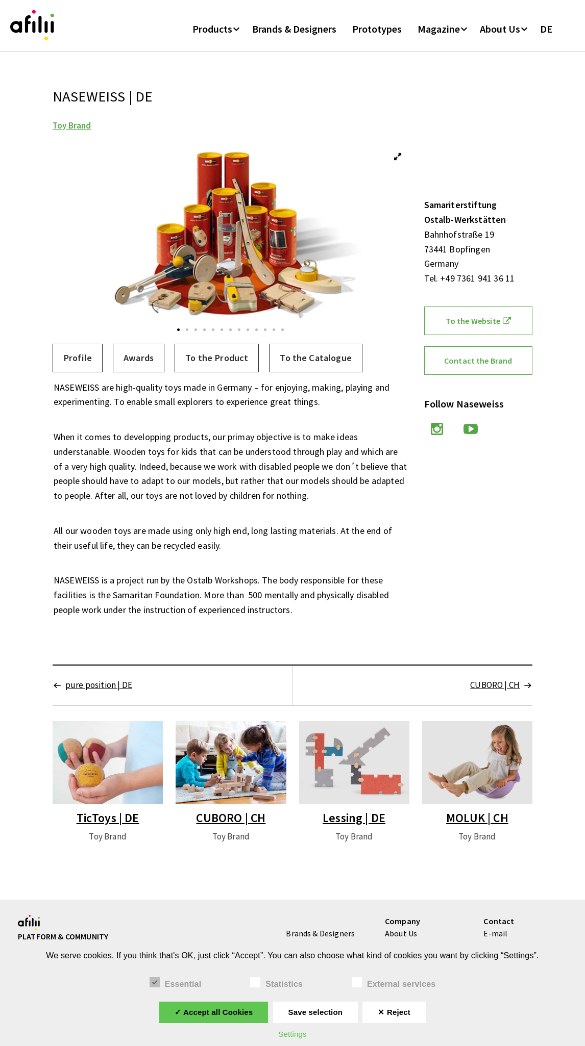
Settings (292, 1034)
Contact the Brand (478, 362)
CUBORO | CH (495, 686)
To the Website (478, 322)
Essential (176, 982)
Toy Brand (72, 127)
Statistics (276, 982)
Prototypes (377, 30)
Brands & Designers (294, 30)
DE (546, 30)
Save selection (315, 1012)
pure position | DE (98, 686)
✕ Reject (394, 1012)
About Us (500, 30)
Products (212, 30)
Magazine (439, 30)
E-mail (495, 935)
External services (393, 982)
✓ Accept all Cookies (214, 1012)
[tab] (78, 359)
